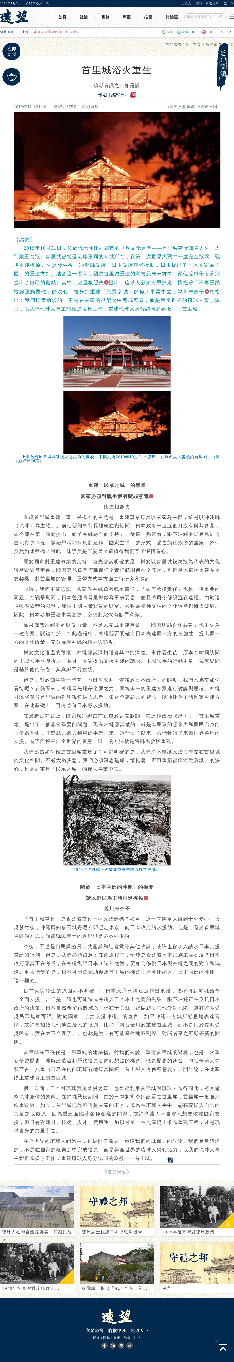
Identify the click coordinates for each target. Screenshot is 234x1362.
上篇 (25, 32)
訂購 (137, 1337)
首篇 (10, 32)
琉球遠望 (90, 107)
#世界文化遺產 (182, 107)
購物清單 (212, 3)
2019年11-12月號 (30, 107)
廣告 (127, 1337)
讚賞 (190, 32)
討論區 (172, 17)
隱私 (106, 1337)
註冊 (199, 3)
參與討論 (117, 1172)
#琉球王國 (209, 107)
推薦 (148, 17)
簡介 (96, 1337)
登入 (188, 3)
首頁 (62, 17)
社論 (84, 17)
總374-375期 (66, 107)
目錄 (105, 17)
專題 (127, 17)
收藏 (169, 32)
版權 (117, 1337)
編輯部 (119, 94)
